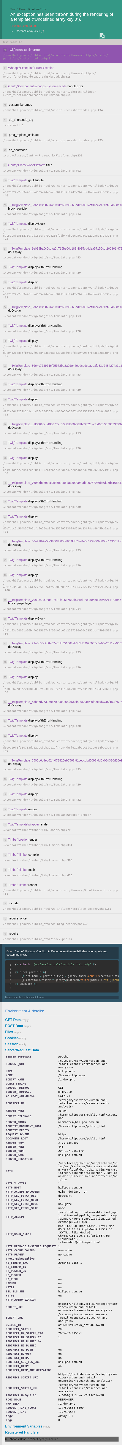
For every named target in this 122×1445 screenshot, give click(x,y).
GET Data (13, 1020)
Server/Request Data (22, 1050)
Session (11, 1044)
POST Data (14, 1026)
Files (9, 1032)
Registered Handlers (22, 1432)
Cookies (12, 1038)
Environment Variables (24, 1426)
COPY (102, 36)
